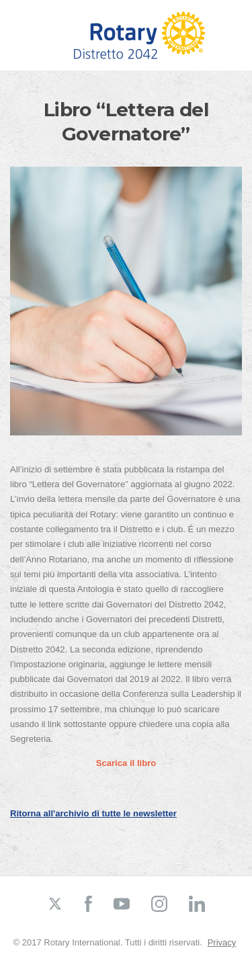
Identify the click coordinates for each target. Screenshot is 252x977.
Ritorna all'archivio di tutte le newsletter (93, 813)
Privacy (222, 942)
